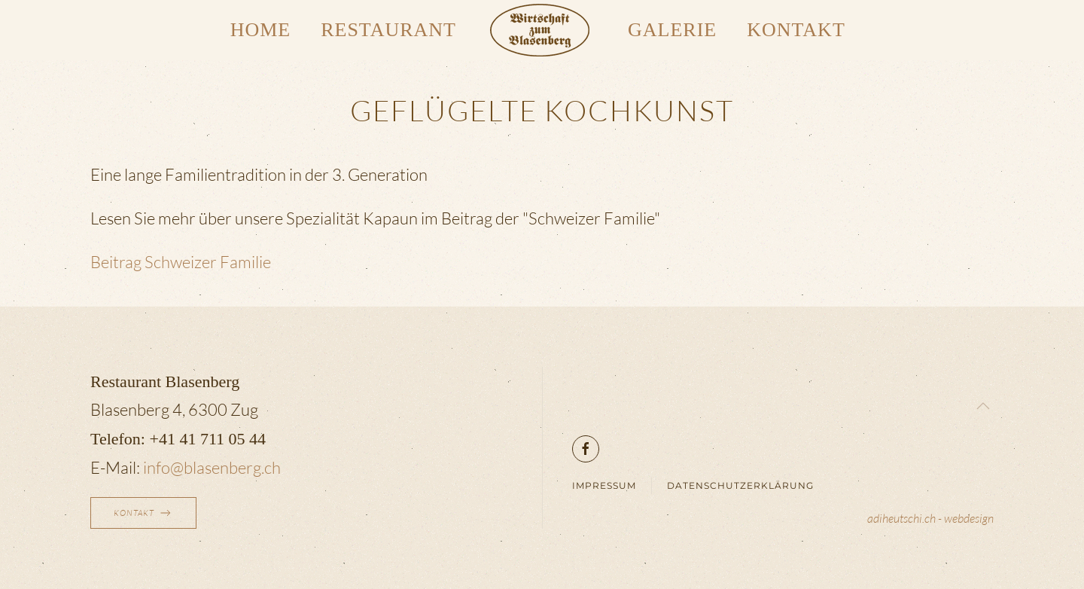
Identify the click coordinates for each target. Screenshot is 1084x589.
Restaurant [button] (388, 30)
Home (260, 30)
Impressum (604, 485)
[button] (983, 406)
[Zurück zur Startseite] (542, 30)
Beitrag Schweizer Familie (180, 262)
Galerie (672, 30)
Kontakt (796, 30)
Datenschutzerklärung (740, 485)
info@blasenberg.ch (212, 467)
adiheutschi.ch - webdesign (930, 518)
